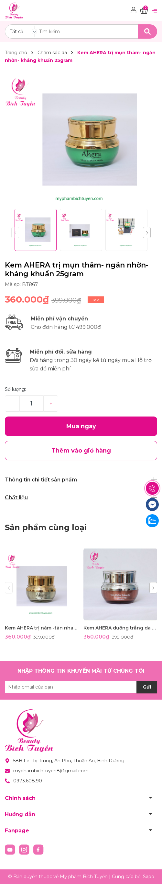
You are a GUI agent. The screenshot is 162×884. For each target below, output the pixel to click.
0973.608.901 (28, 781)
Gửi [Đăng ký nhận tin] (147, 687)
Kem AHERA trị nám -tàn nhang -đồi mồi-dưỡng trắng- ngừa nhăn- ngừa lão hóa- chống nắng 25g (42, 628)
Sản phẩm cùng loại (46, 527)
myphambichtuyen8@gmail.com (51, 771)
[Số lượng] (31, 403)
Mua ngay (81, 426)
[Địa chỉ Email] (81, 687)
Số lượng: (15, 389)
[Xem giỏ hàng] (144, 10)
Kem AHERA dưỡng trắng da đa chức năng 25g (120, 628)
